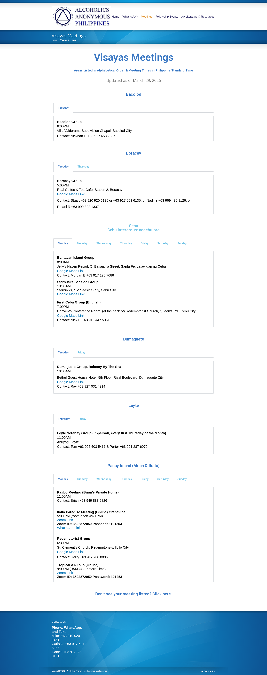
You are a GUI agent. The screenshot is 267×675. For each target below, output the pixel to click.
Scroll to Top (209, 671)
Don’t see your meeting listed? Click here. (133, 594)
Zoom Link (65, 520)
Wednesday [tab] (103, 243)
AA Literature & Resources (197, 16)
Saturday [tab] (163, 243)
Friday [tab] (144, 243)
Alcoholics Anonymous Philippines (81, 671)
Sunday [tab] (182, 243)
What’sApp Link (69, 528)
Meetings (146, 16)
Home (115, 16)
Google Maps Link (70, 194)
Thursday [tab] (83, 166)
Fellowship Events (166, 16)
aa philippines (101, 671)
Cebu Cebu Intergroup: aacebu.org (133, 227)
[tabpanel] (133, 128)
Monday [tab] (63, 243)
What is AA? (130, 16)
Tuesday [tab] (63, 107)
